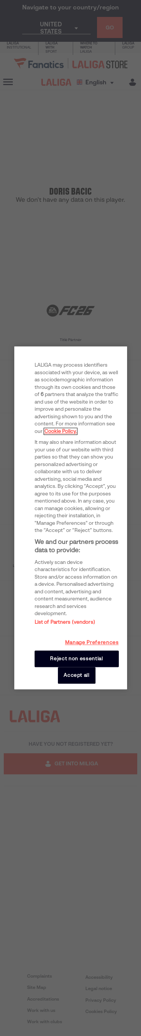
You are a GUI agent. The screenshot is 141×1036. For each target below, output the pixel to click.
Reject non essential (76, 658)
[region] (70, 517)
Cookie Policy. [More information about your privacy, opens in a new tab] (60, 431)
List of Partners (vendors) (65, 622)
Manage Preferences (92, 642)
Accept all (76, 675)
